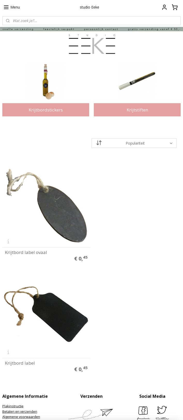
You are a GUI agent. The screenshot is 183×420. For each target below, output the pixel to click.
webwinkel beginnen (101, 410)
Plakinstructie (13, 294)
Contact (8, 321)
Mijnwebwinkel (146, 410)
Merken (8, 343)
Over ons (9, 326)
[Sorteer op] (134, 143)
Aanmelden (76, 387)
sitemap (70, 410)
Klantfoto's (10, 332)
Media (7, 337)
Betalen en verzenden (19, 299)
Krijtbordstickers (46, 110)
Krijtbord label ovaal (26, 251)
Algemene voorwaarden (21, 305)
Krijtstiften (137, 110)
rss (81, 410)
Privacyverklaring (15, 310)
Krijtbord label (111, 251)
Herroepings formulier (19, 316)
